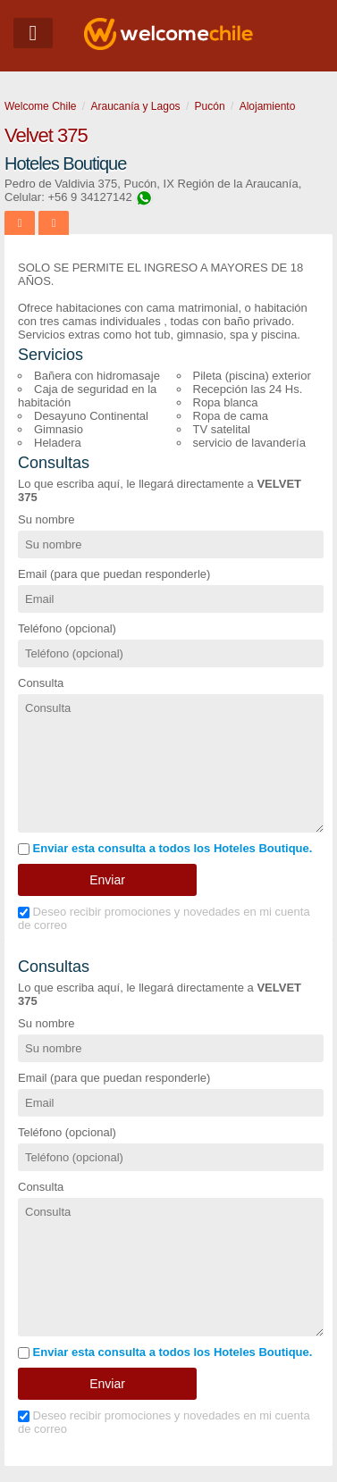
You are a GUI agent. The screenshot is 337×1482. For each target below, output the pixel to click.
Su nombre (46, 519)
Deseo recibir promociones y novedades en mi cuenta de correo (164, 918)
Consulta (40, 683)
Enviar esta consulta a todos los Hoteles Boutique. (165, 848)
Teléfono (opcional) (67, 628)
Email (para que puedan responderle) (114, 574)
